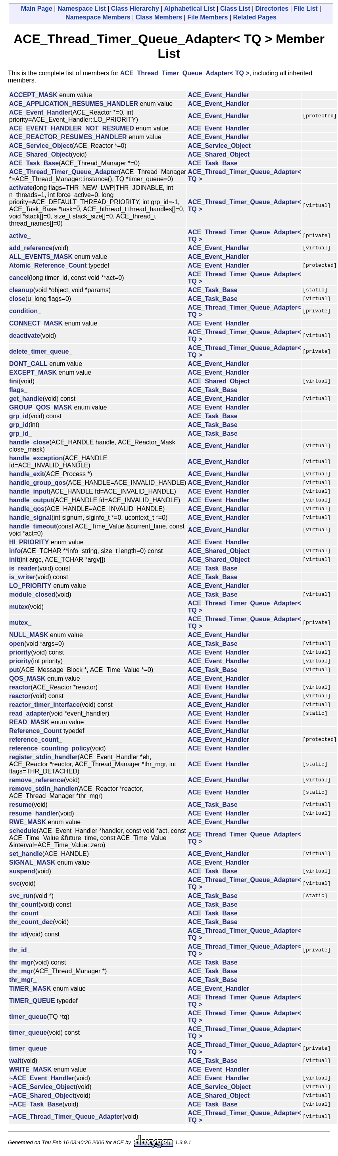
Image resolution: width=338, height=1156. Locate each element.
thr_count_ (25, 913)
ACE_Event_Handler (218, 95)
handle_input (29, 491)
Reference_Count (35, 730)
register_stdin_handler (43, 757)
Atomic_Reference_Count (48, 265)
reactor (20, 687)
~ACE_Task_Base (35, 1104)
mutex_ (20, 622)
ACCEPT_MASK (33, 95)
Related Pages (255, 17)
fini (14, 381)
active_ (20, 235)
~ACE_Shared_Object (42, 1095)
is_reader (23, 568)
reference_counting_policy (49, 748)
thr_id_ (19, 950)
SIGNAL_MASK (32, 862)
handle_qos (26, 508)
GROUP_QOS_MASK (40, 407)
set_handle (25, 853)
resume (20, 804)
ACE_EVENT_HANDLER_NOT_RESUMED (71, 128)
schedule (22, 830)
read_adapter (29, 713)
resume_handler (33, 813)
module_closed (32, 594)
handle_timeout (32, 526)
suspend (22, 871)
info (15, 550)
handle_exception (36, 458)
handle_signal (30, 517)
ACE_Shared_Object (40, 154)
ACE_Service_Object (40, 145)
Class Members (159, 17)
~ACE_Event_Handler (41, 1078)
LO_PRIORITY (30, 585)
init (14, 559)
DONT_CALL (28, 363)
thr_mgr (21, 962)
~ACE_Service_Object (42, 1086)
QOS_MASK (27, 678)
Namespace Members (98, 17)
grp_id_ (20, 433)
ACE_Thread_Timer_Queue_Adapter (64, 171)
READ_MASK (29, 722)
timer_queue (28, 1016)
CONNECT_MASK (36, 323)
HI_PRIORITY (29, 542)
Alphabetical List (189, 8)
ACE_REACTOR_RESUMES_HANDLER (68, 137)
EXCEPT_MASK (33, 372)
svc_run (21, 895)
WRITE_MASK (30, 1069)
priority (20, 652)
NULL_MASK (28, 635)
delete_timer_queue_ (40, 351)
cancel (19, 277)
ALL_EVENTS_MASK (41, 256)
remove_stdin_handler (43, 788)
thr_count (23, 904)
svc (14, 883)
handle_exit (26, 474)
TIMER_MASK (30, 988)
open (16, 643)
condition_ (25, 311)
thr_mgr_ (22, 979)
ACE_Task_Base (34, 163)
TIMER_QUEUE (32, 1000)
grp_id (19, 416)
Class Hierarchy (135, 8)
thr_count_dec (31, 922)
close (17, 298)
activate (21, 187)
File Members (207, 17)
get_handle (25, 398)
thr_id (18, 934)
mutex (18, 606)
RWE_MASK (27, 822)
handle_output (31, 500)
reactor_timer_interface (44, 704)
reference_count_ (35, 739)
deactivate (24, 335)
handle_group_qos (37, 482)
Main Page (36, 8)
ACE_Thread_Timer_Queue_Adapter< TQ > (185, 73)
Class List (235, 8)
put (14, 669)
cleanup (21, 290)
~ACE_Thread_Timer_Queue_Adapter (66, 1116)
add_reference (30, 248)
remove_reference (36, 780)
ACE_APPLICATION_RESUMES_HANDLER (73, 103)
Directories (272, 8)
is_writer (22, 577)
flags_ (18, 390)
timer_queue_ (29, 1048)
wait (15, 1060)
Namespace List (82, 8)
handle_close (29, 442)
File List (305, 8)
